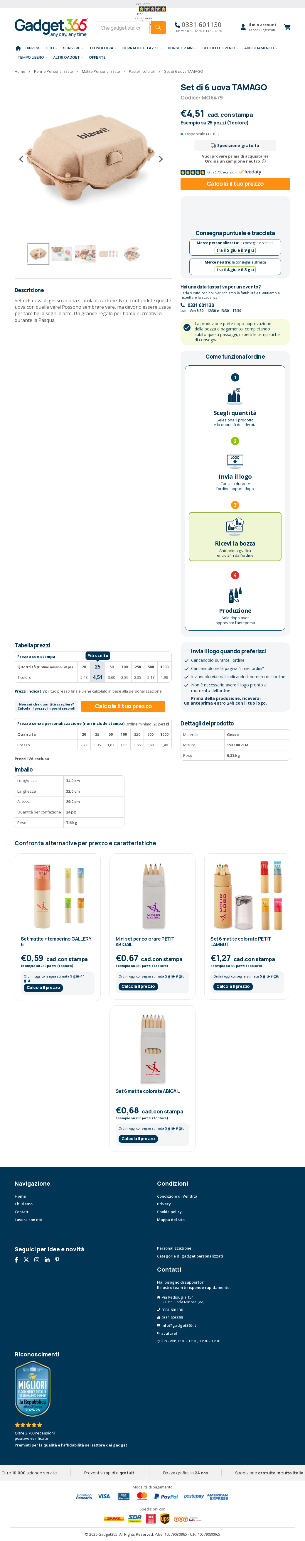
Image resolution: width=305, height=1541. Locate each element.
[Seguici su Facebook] (19, 1260)
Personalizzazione (174, 1248)
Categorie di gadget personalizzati (190, 1256)
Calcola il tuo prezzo (235, 184)
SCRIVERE (71, 47)
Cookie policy (169, 1211)
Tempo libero (31, 57)
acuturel (169, 1333)
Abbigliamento (259, 47)
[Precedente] (23, 159)
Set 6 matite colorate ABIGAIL (148, 1091)
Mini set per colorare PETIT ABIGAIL (145, 942)
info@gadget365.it (178, 1325)
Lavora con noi (28, 1219)
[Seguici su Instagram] (39, 1260)
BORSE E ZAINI (180, 47)
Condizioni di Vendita (177, 1196)
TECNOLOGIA (101, 47)
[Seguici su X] (28, 1260)
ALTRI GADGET (66, 57)
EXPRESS (33, 47)
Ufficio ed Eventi (219, 47)
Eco (50, 47)
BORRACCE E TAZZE (140, 47)
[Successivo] (158, 159)
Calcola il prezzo (43, 987)
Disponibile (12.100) (202, 133)
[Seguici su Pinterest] (59, 1260)
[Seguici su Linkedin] (49, 1260)
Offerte (97, 57)
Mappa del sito (171, 1219)
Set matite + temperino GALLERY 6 (56, 942)
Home (20, 1196)
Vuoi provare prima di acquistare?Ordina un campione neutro (235, 158)
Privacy (164, 1203)
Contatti (22, 1211)
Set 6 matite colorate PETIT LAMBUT (240, 942)
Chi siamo (24, 1203)
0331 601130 (198, 24)
